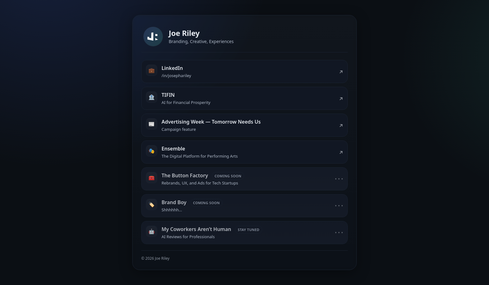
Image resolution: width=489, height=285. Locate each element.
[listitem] (244, 71)
